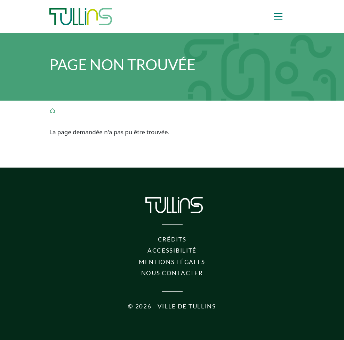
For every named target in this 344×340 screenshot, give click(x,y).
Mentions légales (172, 261)
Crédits (172, 239)
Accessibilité (172, 250)
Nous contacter (172, 273)
